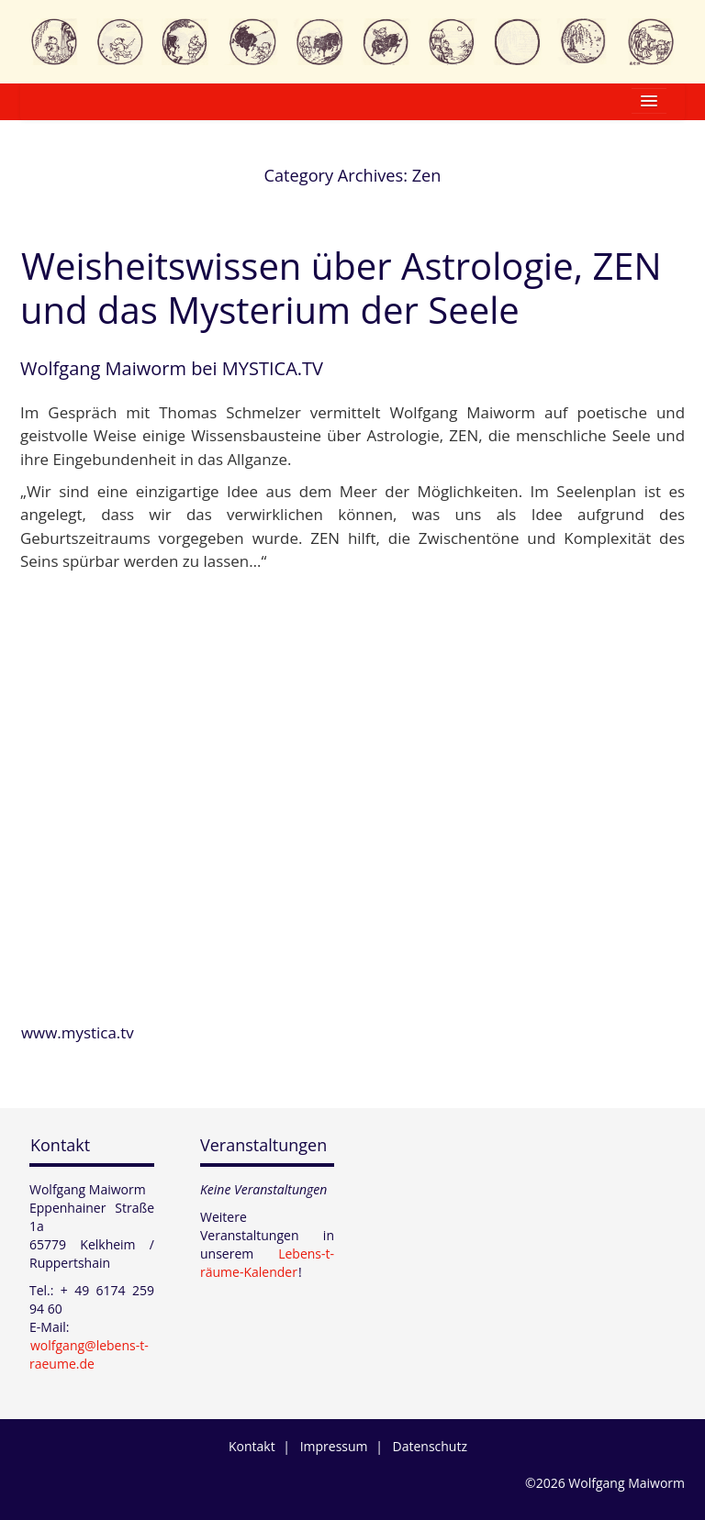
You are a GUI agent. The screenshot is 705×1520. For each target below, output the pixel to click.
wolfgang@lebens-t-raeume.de (89, 1354)
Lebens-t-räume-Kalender (267, 1263)
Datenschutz (430, 1446)
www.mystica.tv (77, 1032)
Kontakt (60, 1145)
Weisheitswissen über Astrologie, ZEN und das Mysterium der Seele (341, 287)
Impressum (334, 1446)
